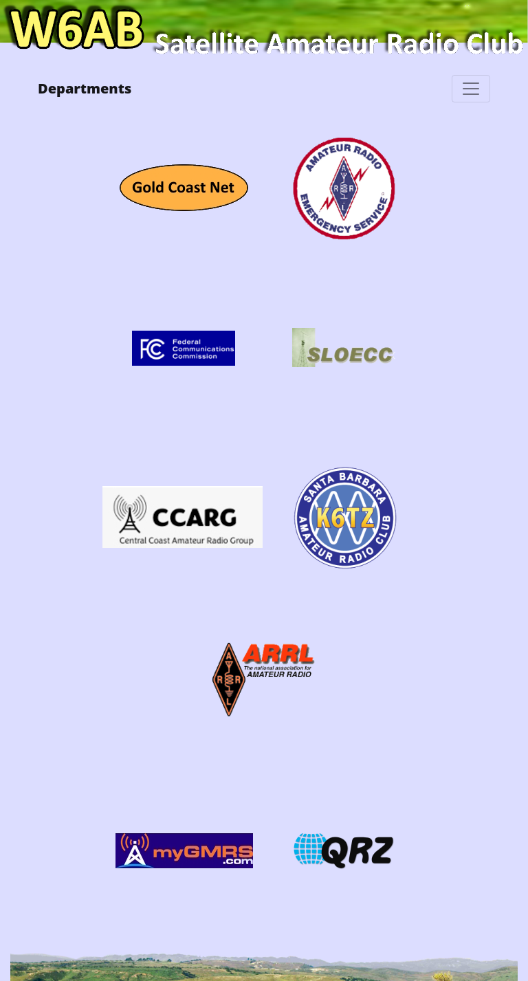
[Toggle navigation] (471, 88)
